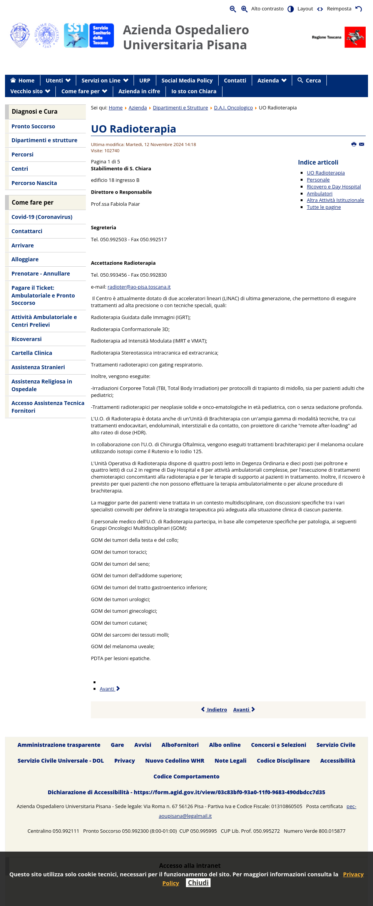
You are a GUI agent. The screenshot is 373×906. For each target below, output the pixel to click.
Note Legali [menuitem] (231, 760)
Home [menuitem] (26, 80)
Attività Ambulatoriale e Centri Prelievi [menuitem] (44, 320)
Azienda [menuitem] (268, 80)
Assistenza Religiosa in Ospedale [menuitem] (42, 385)
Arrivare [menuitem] (23, 245)
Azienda (138, 107)
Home (116, 107)
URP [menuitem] (145, 80)
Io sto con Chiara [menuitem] (193, 91)
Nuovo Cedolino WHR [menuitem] (174, 760)
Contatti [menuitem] (235, 80)
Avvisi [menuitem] (142, 744)
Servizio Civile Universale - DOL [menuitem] (61, 760)
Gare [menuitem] (117, 744)
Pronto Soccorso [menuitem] (33, 126)
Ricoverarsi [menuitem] (27, 339)
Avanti (244, 709)
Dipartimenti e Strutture (180, 107)
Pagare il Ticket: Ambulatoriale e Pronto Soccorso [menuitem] (43, 295)
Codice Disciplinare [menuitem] (283, 760)
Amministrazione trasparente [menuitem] (58, 744)
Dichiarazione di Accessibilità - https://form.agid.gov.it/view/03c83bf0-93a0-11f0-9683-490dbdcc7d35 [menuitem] (186, 792)
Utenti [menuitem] (54, 80)
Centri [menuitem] (20, 168)
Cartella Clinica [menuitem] (32, 352)
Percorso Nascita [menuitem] (34, 183)
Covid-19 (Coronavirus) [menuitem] (42, 216)
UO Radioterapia (133, 128)
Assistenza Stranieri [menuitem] (38, 367)
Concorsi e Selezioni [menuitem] (278, 744)
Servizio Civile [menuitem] (335, 744)
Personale (318, 179)
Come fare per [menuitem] (81, 91)
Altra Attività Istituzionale (335, 200)
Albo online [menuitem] (225, 744)
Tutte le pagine (324, 206)
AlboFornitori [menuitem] (180, 744)
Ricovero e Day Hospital (334, 186)
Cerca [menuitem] (313, 80)
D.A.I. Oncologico (233, 107)
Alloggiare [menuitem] (25, 259)
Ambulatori (320, 193)
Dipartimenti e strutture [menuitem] (44, 140)
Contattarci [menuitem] (27, 231)
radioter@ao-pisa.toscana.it (139, 286)
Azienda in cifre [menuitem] (139, 91)
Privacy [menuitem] (124, 760)
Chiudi (198, 882)
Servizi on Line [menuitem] (101, 80)
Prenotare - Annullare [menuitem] (41, 273)
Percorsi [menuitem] (22, 154)
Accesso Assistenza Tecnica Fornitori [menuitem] (48, 406)
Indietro (214, 709)
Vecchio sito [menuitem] (26, 91)
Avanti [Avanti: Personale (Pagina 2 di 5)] (110, 688)
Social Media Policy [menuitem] (187, 80)
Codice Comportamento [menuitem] (186, 776)
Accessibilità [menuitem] (337, 760)
